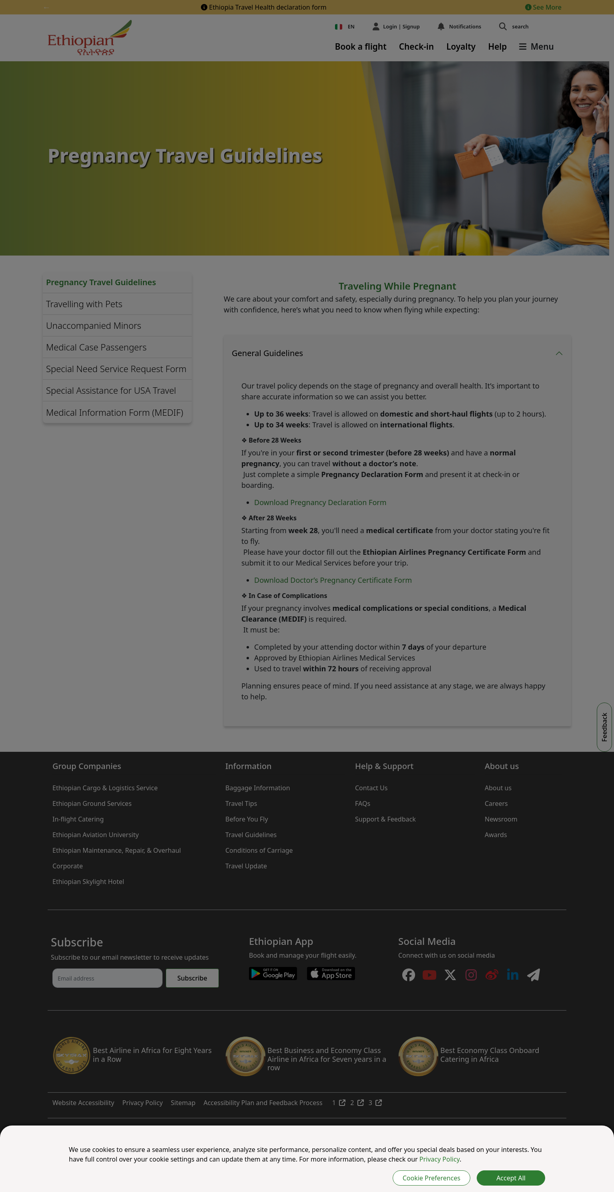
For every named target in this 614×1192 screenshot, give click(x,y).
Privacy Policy (439, 1159)
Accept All (511, 1178)
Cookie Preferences (431, 1178)
